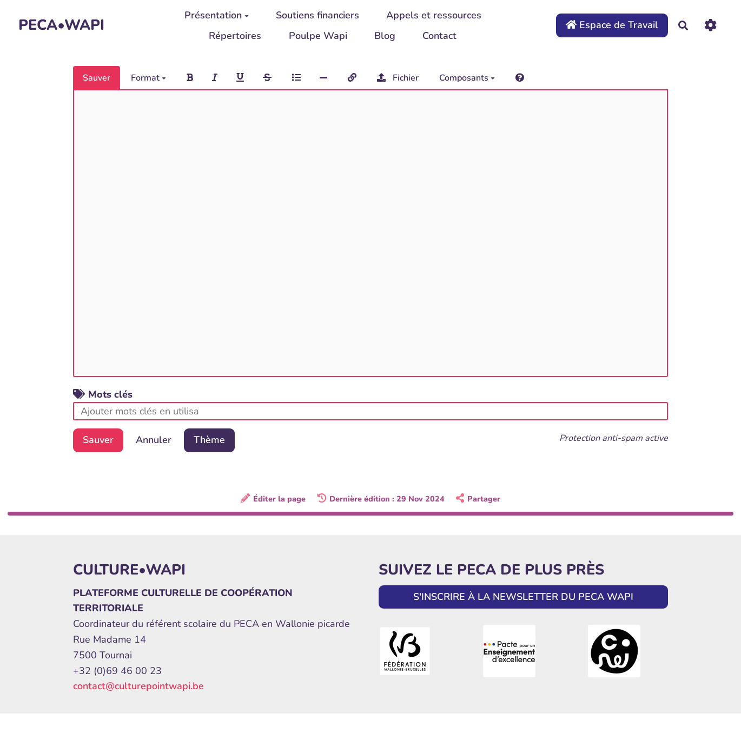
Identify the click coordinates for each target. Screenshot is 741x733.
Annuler (153, 439)
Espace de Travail (612, 24)
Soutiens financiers (317, 15)
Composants (467, 78)
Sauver (96, 78)
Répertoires (235, 35)
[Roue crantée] (710, 25)
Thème (209, 439)
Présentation (216, 15)
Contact (439, 35)
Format (148, 78)
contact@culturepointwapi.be (138, 685)
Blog (384, 35)
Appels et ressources (433, 15)
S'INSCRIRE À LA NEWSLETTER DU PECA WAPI (523, 596)
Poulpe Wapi (318, 35)
